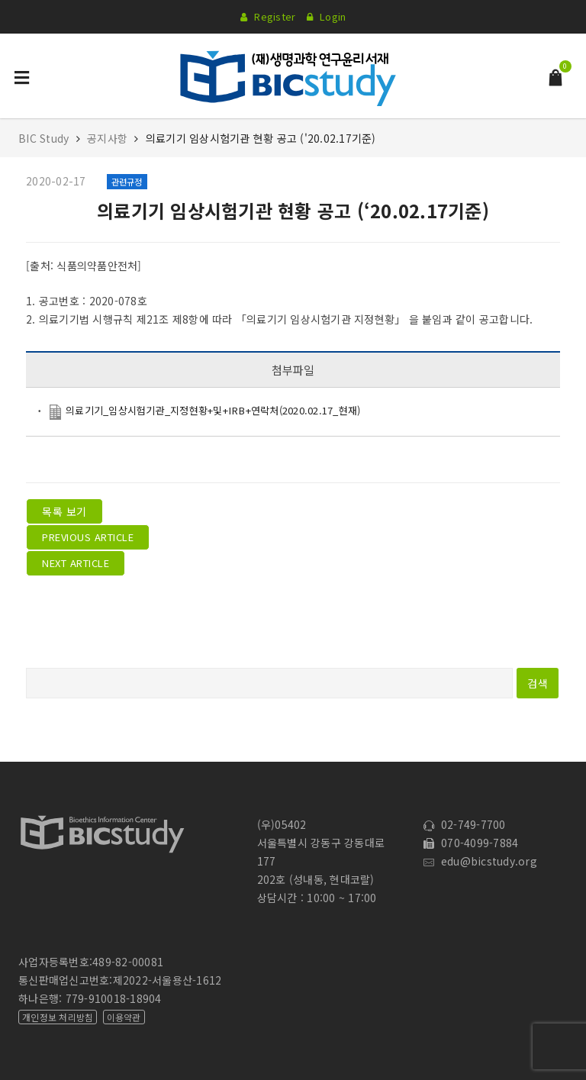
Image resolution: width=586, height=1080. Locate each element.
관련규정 (127, 182)
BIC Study (45, 138)
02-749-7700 (464, 824)
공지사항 (107, 138)
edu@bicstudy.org (480, 861)
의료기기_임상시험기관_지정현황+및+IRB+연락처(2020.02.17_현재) (213, 410)
